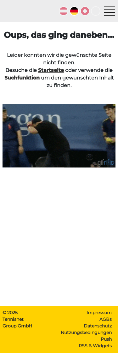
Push (106, 339)
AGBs (105, 319)
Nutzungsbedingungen (86, 332)
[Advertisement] (59, 241)
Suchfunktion (22, 78)
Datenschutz (98, 326)
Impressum (99, 312)
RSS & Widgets (95, 346)
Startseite (51, 70)
